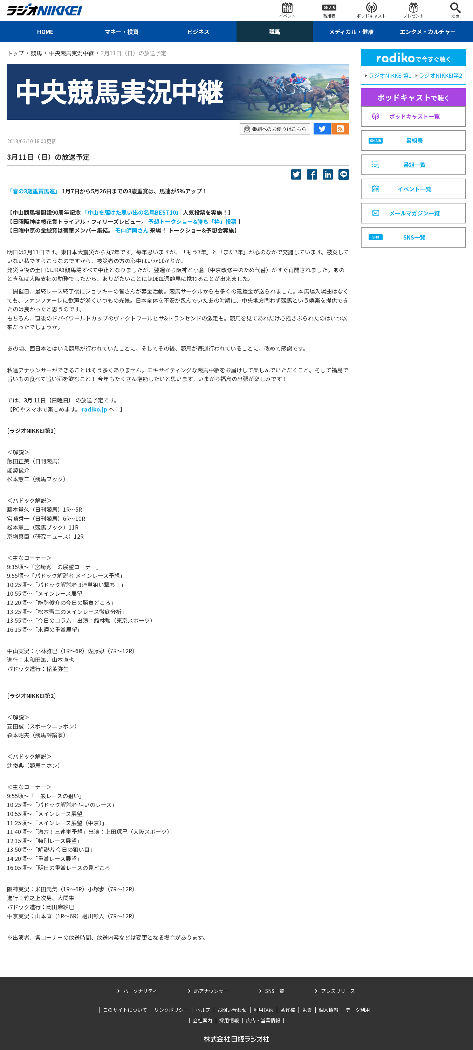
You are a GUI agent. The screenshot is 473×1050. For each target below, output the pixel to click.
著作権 (287, 1009)
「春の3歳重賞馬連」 (34, 191)
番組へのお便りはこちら (275, 129)
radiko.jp (94, 409)
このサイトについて (125, 1009)
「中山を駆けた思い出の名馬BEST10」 (131, 212)
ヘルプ (203, 1009)
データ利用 (357, 1009)
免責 (307, 1009)
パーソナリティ (140, 990)
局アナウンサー (211, 990)
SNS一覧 (274, 990)
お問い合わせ (232, 1009)
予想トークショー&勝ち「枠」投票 (192, 221)
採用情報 (229, 1020)
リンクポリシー (171, 1009)
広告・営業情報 (263, 1020)
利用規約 (263, 1009)
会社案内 (202, 1020)
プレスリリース (338, 990)
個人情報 (328, 1009)
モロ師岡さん (132, 230)
